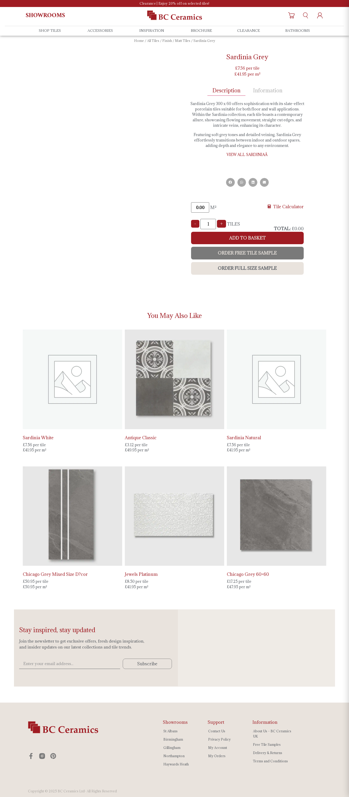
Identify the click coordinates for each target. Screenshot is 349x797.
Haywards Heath (176, 764)
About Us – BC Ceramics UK (272, 733)
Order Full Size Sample (247, 268)
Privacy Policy (219, 739)
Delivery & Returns (267, 753)
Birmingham (173, 739)
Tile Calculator (286, 207)
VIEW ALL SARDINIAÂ (247, 154)
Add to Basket (247, 238)
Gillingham (171, 748)
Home (139, 41)
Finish (167, 41)
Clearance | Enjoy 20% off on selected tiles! (174, 3)
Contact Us (216, 731)
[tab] (226, 91)
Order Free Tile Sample (247, 253)
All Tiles (153, 41)
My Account (217, 748)
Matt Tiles (182, 41)
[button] (230, 182)
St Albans (170, 731)
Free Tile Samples (267, 744)
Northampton (174, 756)
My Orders (217, 756)
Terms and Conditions (270, 761)
